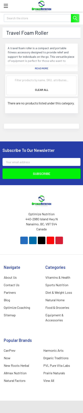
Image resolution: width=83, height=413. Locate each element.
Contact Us (11, 285)
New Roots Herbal (16, 365)
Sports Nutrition (56, 285)
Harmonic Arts (53, 350)
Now (7, 358)
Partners (10, 292)
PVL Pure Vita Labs (56, 365)
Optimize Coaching (17, 307)
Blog (7, 300)
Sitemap (10, 315)
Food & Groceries (57, 307)
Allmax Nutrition (15, 373)
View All (48, 380)
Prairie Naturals (54, 373)
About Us (10, 277)
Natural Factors (15, 380)
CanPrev (9, 350)
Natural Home (55, 300)
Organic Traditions (56, 358)
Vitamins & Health (57, 277)
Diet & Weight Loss (58, 292)
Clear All (41, 89)
